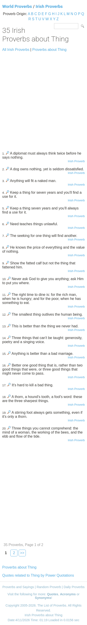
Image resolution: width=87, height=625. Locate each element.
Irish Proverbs (49, 6)
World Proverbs (17, 6)
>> (22, 553)
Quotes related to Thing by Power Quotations (38, 575)
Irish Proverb (76, 161)
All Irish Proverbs (15, 50)
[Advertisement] (43, 99)
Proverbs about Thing (49, 50)
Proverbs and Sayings (18, 587)
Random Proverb (49, 587)
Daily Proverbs (74, 587)
